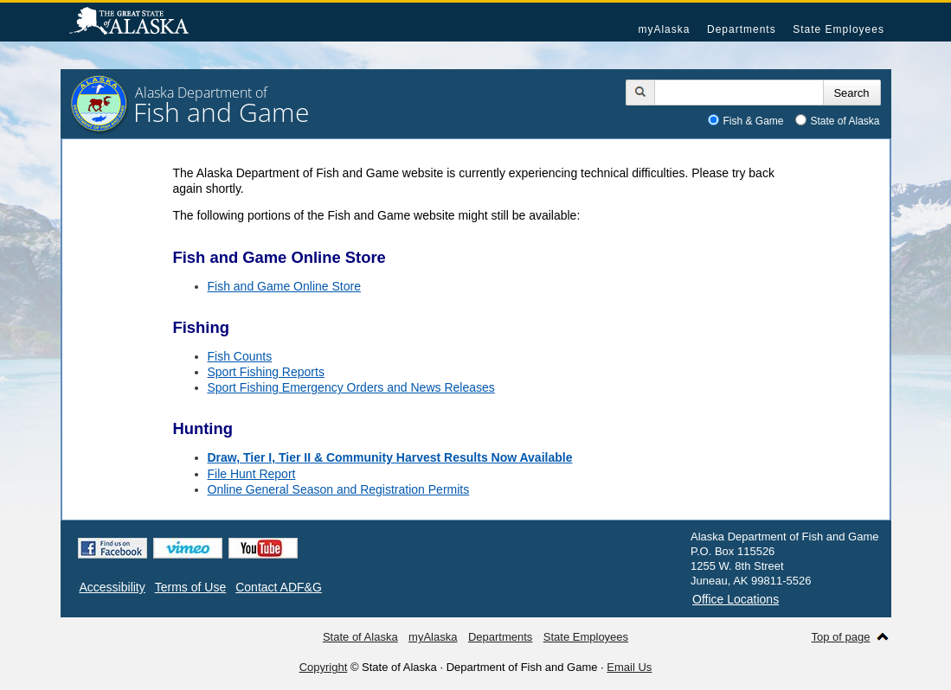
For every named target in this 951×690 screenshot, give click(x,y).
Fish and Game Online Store (284, 286)
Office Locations (735, 599)
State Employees (838, 29)
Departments (741, 29)
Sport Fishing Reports (266, 372)
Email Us (629, 667)
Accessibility (112, 587)
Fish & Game (753, 121)
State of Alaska (137, 22)
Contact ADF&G (278, 587)
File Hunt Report (252, 474)
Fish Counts (240, 356)
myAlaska (664, 29)
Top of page (841, 636)
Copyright (323, 667)
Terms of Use (190, 587)
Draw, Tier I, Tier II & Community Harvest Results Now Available (390, 457)
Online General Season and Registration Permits (339, 489)
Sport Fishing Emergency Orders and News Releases (351, 387)
